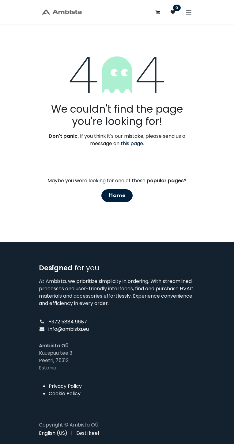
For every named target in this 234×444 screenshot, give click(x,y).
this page (132, 143)
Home (117, 195)
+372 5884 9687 (67, 321)
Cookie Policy (65, 393)
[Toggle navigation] (188, 12)
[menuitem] (53, 433)
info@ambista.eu (68, 329)
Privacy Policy (65, 386)
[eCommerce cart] (158, 12)
